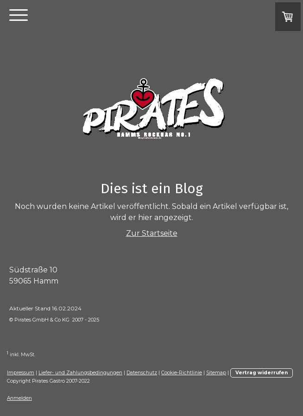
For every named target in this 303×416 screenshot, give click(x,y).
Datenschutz (141, 373)
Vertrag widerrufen (261, 373)
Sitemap (216, 373)
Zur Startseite (151, 233)
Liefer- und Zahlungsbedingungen (80, 373)
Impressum (20, 373)
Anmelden (19, 398)
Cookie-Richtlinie (181, 373)
